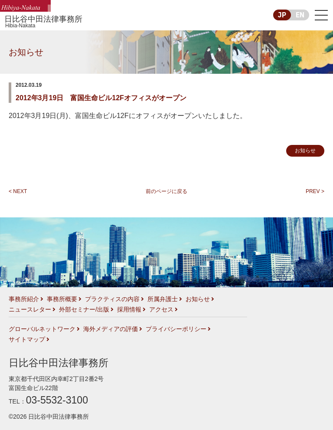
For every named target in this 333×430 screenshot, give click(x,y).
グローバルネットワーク (42, 328)
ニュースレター (30, 309)
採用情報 (129, 309)
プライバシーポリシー (176, 328)
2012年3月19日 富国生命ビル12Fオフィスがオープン (101, 98)
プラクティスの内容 (112, 298)
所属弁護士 (162, 298)
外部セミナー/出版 (84, 309)
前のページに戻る (166, 191)
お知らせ (26, 52)
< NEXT (18, 191)
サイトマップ (27, 339)
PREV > (315, 191)
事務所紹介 (24, 298)
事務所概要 (62, 298)
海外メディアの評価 (110, 328)
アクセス (161, 309)
